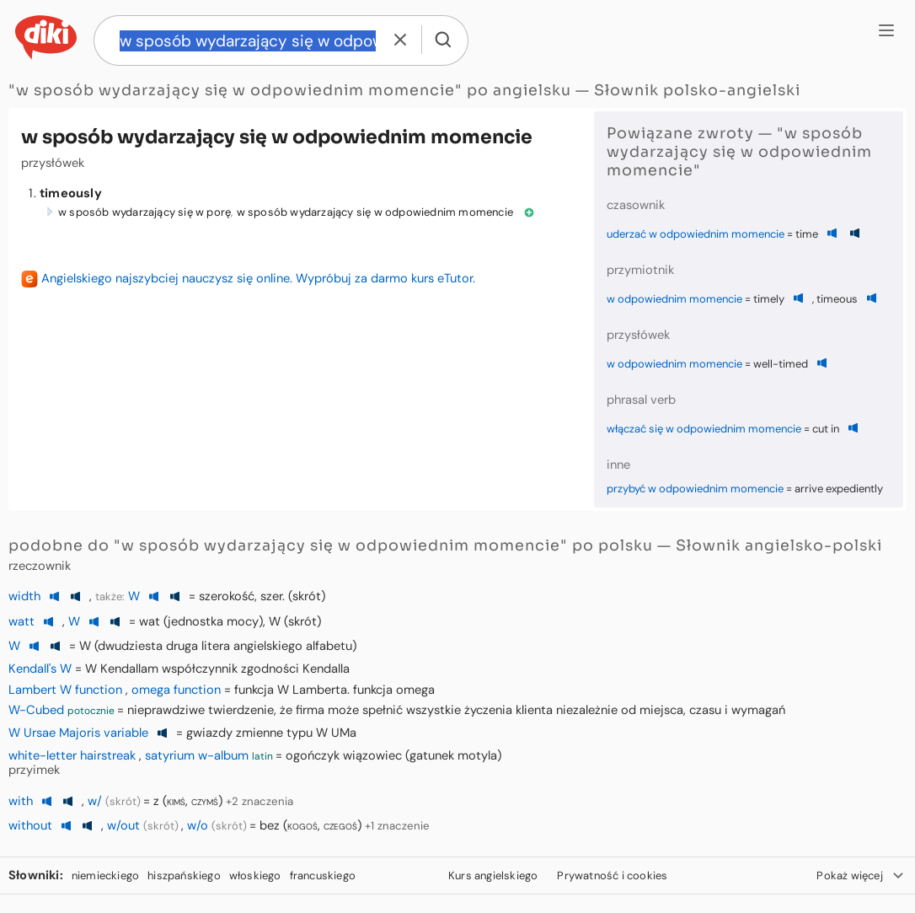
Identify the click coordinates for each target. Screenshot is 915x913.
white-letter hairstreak (72, 755)
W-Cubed (36, 709)
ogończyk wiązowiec (344, 755)
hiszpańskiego (184, 875)
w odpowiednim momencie (674, 299)
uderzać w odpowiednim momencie (695, 234)
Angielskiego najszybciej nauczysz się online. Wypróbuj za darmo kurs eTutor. (258, 278)
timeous (837, 299)
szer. (272, 596)
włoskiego (255, 875)
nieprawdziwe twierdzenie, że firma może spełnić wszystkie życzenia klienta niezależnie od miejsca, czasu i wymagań (456, 709)
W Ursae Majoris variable (78, 732)
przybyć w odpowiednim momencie (695, 488)
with (20, 800)
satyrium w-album (197, 755)
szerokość (226, 596)
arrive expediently (839, 488)
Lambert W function (65, 689)
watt (21, 621)
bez (270, 825)
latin (262, 756)
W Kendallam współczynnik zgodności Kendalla (217, 668)
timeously (71, 193)
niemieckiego (105, 875)
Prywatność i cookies (612, 875)
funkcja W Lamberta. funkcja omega (334, 689)
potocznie (91, 710)
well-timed (780, 364)
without (30, 825)
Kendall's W (40, 668)
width (24, 596)
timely (768, 299)
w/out (123, 825)
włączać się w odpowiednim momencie (704, 429)
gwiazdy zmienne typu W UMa (271, 732)
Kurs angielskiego (493, 875)
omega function (176, 689)
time (806, 234)
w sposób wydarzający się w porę (144, 212)
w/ (95, 800)
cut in (825, 429)
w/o (197, 825)
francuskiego (323, 875)
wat (149, 621)
